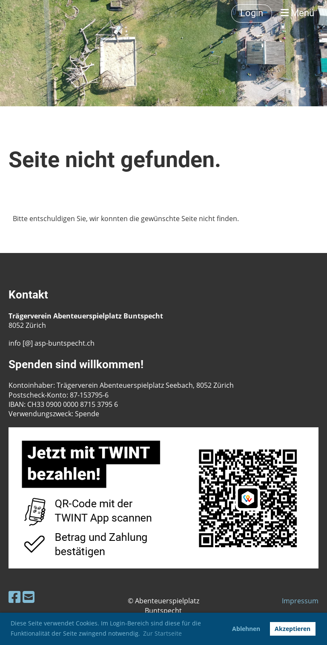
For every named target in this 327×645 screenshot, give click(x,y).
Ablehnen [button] (246, 629)
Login (251, 13)
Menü (297, 13)
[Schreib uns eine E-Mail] (28, 597)
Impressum (300, 600)
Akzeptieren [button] (292, 629)
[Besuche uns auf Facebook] (14, 597)
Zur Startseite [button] (162, 633)
